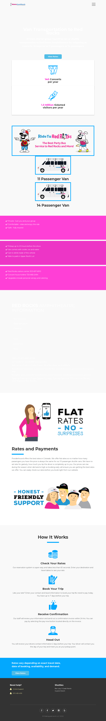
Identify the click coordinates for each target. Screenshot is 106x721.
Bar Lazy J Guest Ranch (63, 688)
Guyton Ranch (60, 691)
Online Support (18, 689)
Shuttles (59, 685)
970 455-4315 (17, 693)
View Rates (53, 57)
